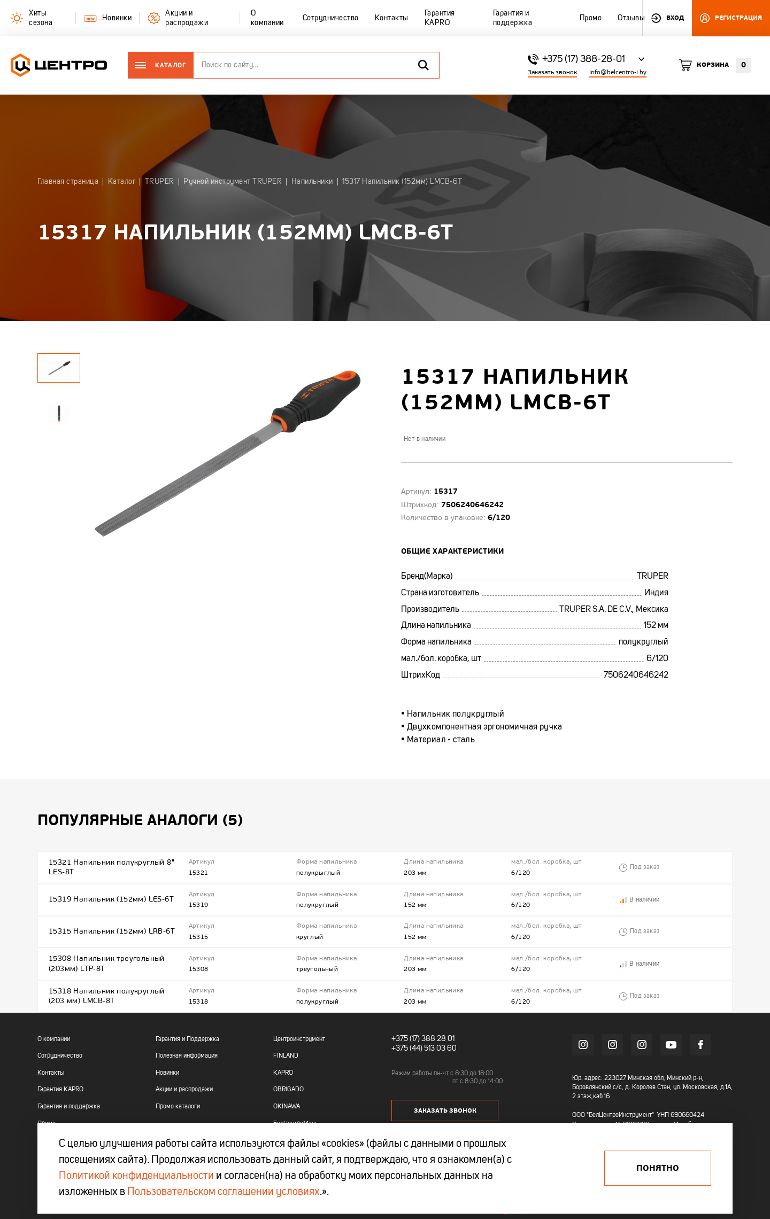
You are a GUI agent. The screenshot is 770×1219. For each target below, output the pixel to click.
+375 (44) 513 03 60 (424, 1043)
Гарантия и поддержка (68, 1101)
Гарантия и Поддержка (187, 1034)
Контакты (50, 1068)
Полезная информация (187, 1050)
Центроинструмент (299, 1034)
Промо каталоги (178, 1101)
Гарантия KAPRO (60, 1084)
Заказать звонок (552, 72)
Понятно (657, 1168)
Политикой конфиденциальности (136, 1176)
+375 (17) (405, 1033)
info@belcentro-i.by (617, 72)
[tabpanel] (58, 413)
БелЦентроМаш (295, 1118)
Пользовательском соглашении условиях (223, 1192)
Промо (46, 1118)
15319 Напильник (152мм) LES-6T (111, 897)
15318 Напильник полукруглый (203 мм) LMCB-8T (107, 991)
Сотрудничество (59, 1050)
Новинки (167, 1068)
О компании (53, 1034)
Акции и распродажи (184, 1084)
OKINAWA (286, 1101)
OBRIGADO (288, 1084)
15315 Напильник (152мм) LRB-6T (112, 929)
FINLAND (285, 1050)
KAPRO (283, 1068)
